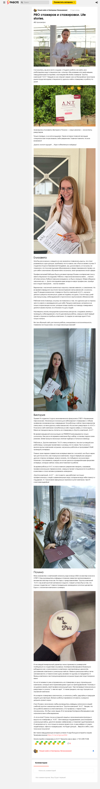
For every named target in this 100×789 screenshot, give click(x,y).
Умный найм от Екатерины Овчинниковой (57, 751)
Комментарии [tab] (43, 763)
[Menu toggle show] (4, 2)
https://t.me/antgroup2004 (59, 735)
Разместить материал (63, 2)
